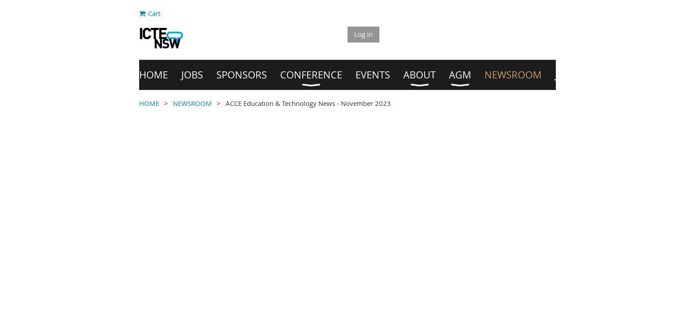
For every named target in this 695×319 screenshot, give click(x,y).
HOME (149, 103)
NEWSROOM (192, 103)
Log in (363, 34)
